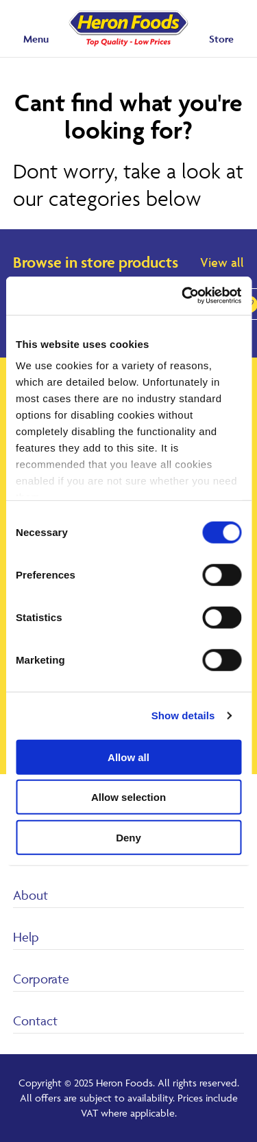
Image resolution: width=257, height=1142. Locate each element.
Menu (36, 38)
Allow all (128, 756)
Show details (183, 715)
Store (221, 38)
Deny (128, 837)
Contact (35, 1020)
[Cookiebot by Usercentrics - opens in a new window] (183, 296)
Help (26, 937)
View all (222, 262)
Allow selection (128, 797)
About (30, 895)
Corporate (41, 978)
